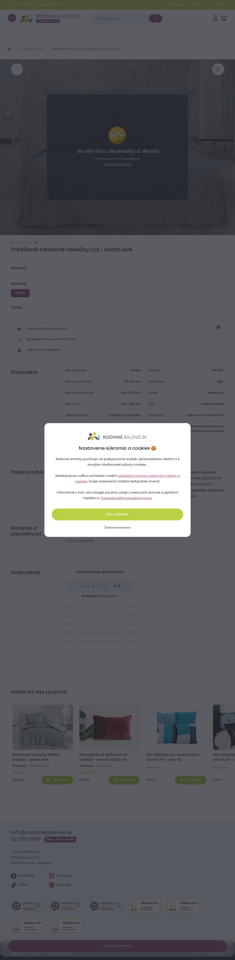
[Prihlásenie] (215, 18)
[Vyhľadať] (155, 18)
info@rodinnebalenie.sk (41, 833)
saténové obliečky (121, 490)
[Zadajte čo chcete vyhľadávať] (126, 18)
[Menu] (12, 18)
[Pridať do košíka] (57, 780)
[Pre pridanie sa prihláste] (218, 69)
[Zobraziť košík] (223, 18)
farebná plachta (140, 528)
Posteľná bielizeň (32, 49)
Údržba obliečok (79, 540)
